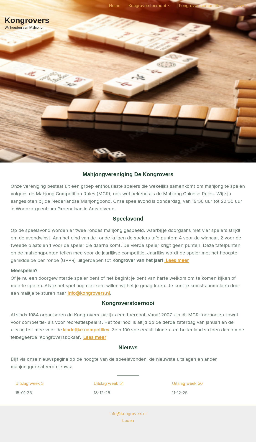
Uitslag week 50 (187, 383)
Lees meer (94, 337)
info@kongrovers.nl (128, 413)
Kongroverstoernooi (149, 5)
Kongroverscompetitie (202, 5)
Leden (128, 420)
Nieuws (240, 5)
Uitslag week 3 (29, 383)
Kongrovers (27, 20)
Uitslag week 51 (108, 383)
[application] (168, 5)
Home (114, 5)
